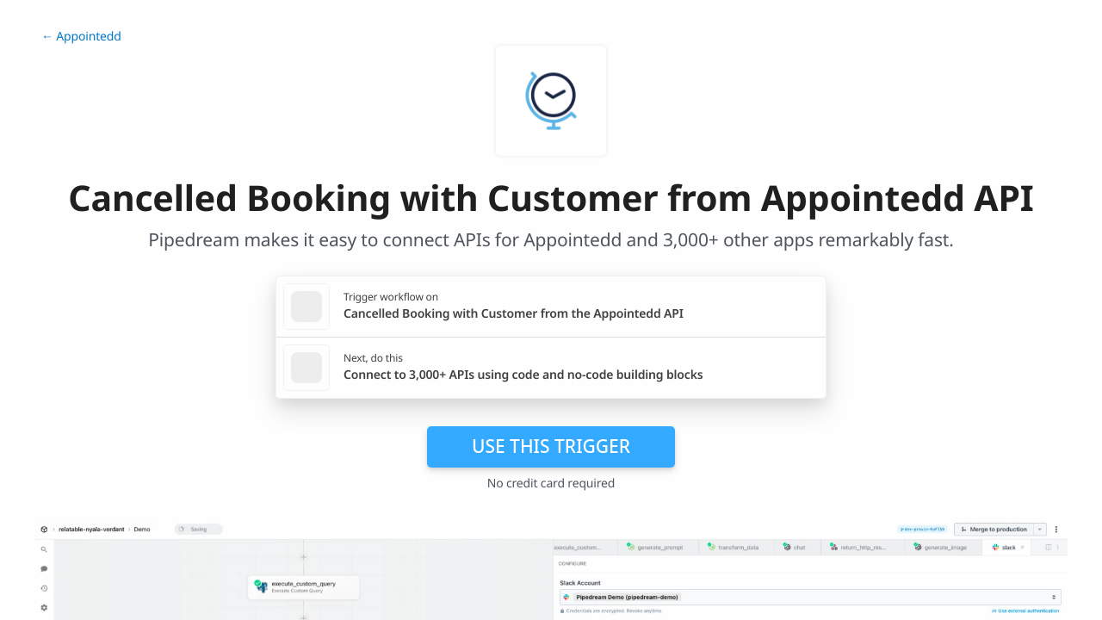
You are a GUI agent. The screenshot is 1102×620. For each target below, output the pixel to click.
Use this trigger (551, 446)
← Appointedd (81, 36)
